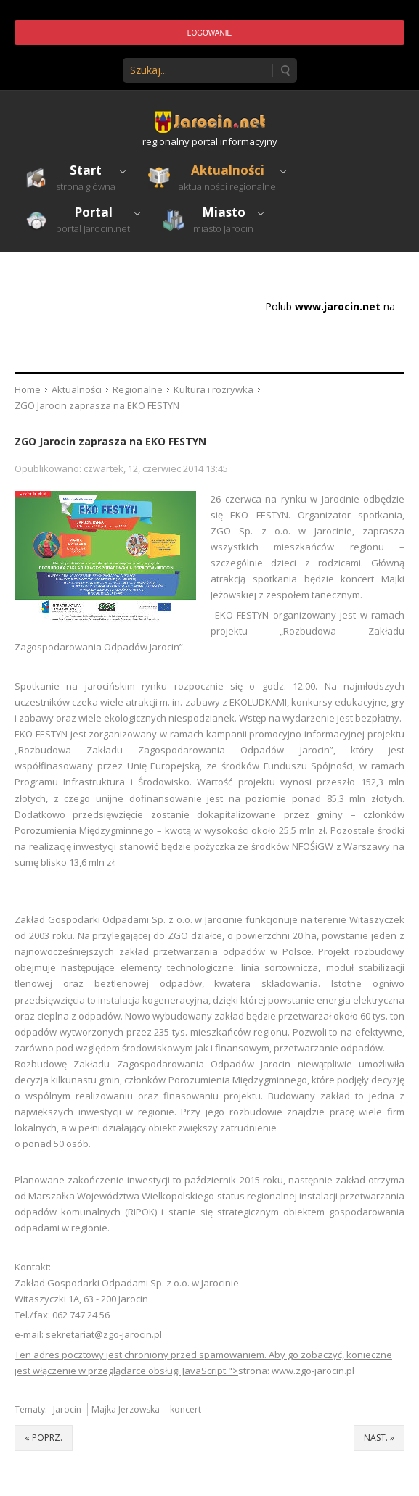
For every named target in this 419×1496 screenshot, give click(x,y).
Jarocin (67, 1409)
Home (28, 389)
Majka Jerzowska (125, 1409)
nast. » (379, 1437)
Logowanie (209, 33)
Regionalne (138, 389)
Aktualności (77, 389)
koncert (185, 1409)
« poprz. (43, 1437)
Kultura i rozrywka (213, 389)
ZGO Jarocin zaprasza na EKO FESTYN (110, 441)
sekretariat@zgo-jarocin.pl (104, 1334)
